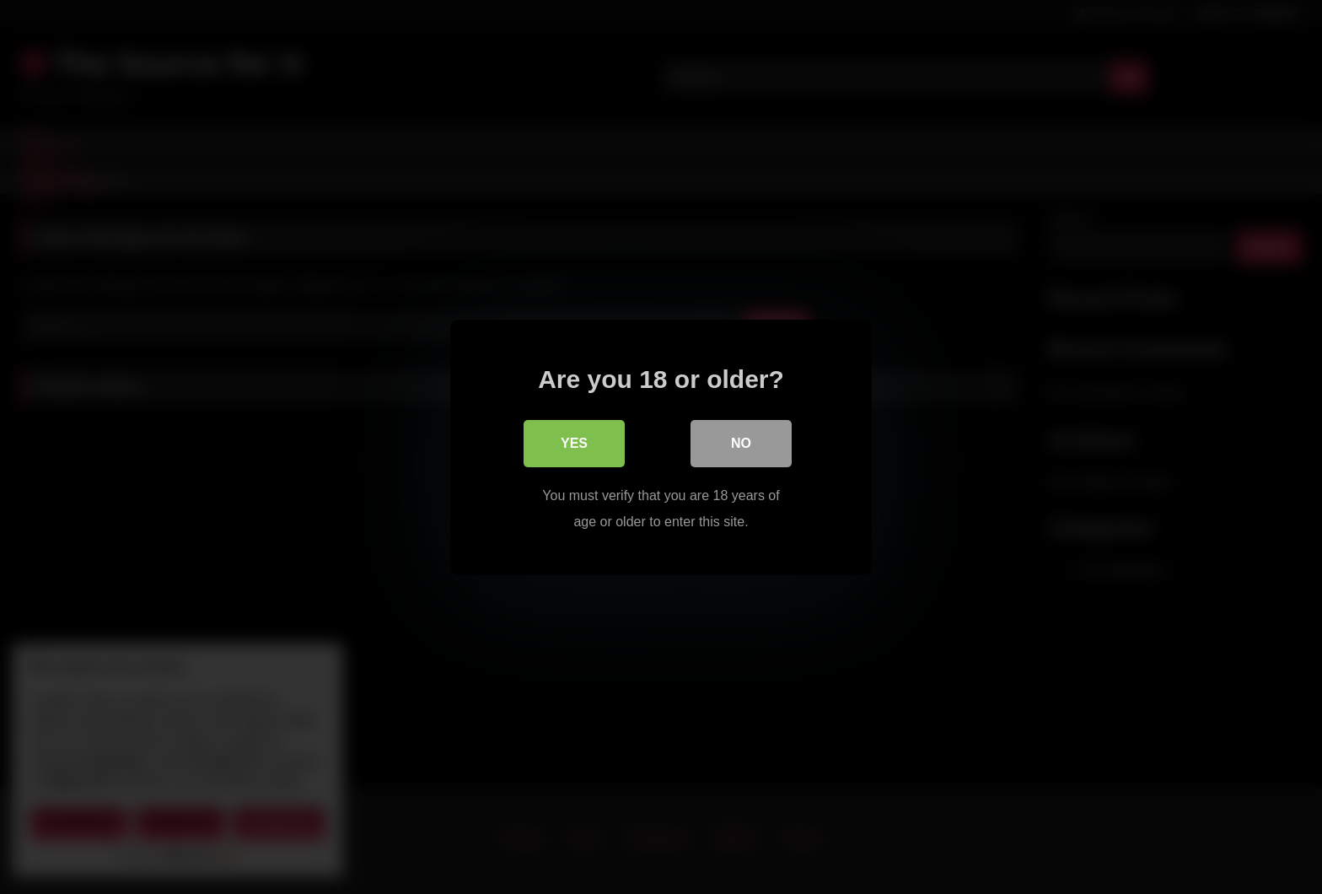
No (741, 442)
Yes (574, 442)
